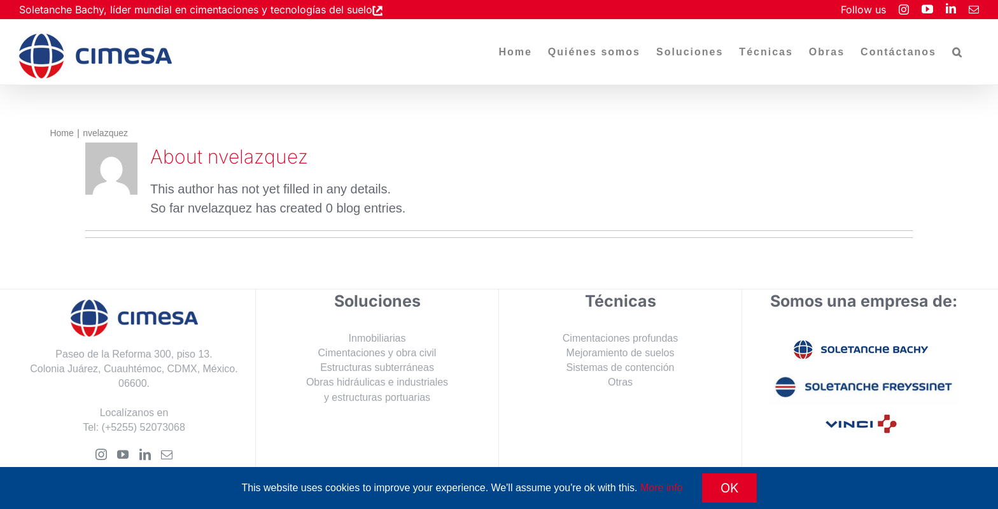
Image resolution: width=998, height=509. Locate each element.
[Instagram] (101, 454)
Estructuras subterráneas (377, 367)
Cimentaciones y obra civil (377, 352)
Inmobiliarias (377, 338)
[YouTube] (123, 454)
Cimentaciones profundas (620, 338)
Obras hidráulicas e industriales (377, 382)
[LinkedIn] (145, 454)
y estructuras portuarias (377, 397)
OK (729, 488)
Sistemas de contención (620, 367)
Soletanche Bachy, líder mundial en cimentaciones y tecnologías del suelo (195, 9)
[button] (957, 52)
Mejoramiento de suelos (620, 352)
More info (661, 487)
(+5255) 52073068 (143, 427)
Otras (620, 382)
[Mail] (166, 454)
